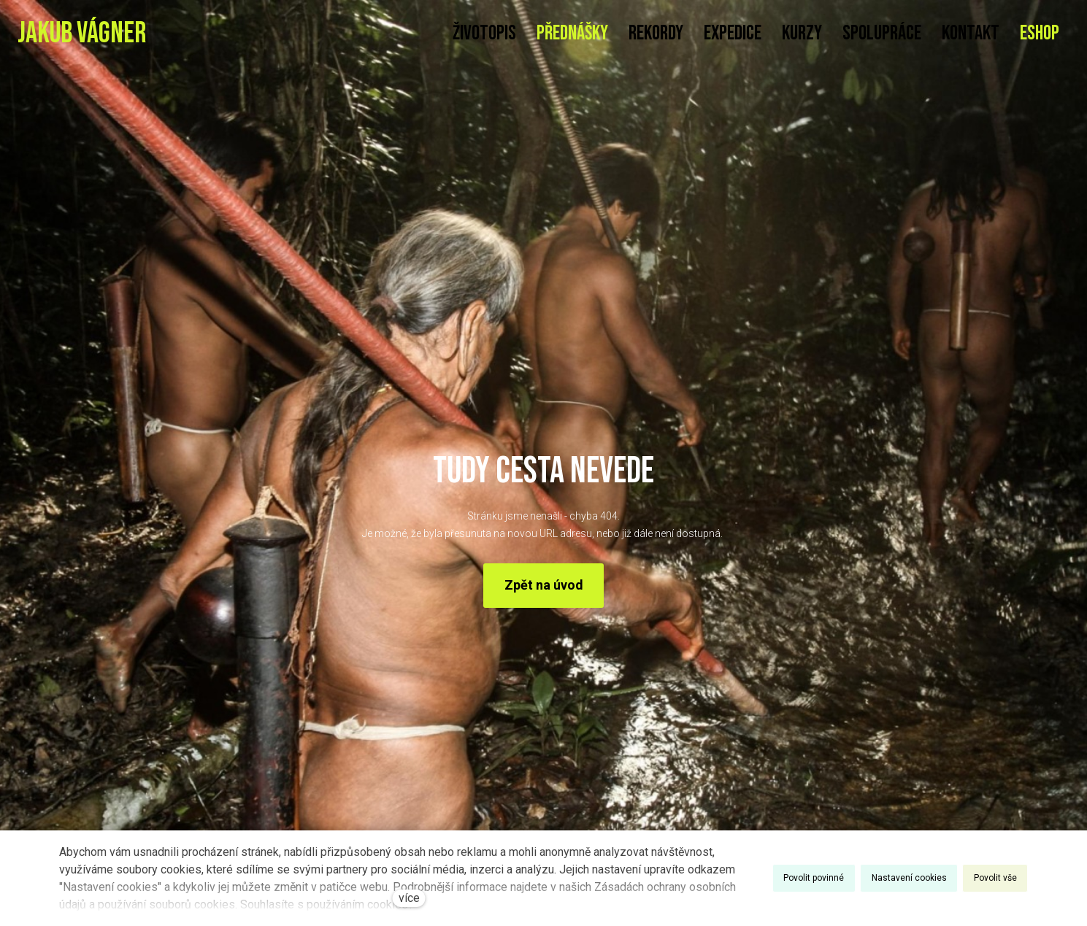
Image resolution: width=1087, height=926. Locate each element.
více (409, 898)
